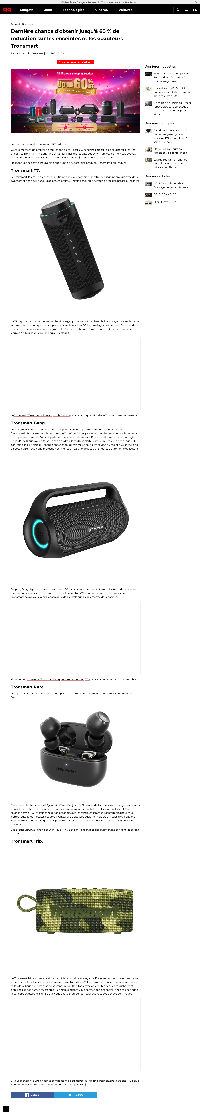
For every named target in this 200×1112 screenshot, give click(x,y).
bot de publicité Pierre (30, 53)
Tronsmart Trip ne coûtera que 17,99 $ (63, 1084)
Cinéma (128, 10)
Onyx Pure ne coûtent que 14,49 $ (49, 829)
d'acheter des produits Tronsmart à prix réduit (97, 162)
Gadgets (53, 10)
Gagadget (20, 8)
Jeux (75, 10)
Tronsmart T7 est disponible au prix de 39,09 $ (42, 415)
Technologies (100, 10)
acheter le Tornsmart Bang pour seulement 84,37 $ (58, 679)
